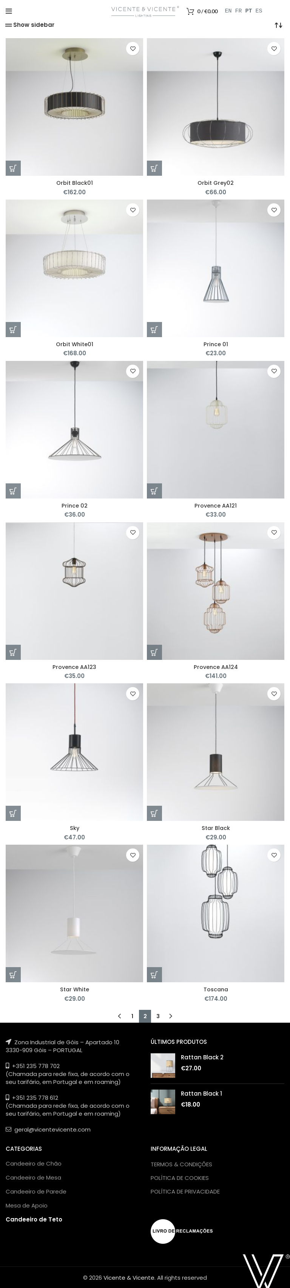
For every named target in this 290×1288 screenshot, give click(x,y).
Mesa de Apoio (27, 1205)
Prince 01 (215, 344)
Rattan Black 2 (202, 1056)
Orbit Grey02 (215, 183)
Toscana (216, 989)
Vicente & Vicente (128, 1277)
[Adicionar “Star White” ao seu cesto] (13, 974)
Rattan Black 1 (201, 1093)
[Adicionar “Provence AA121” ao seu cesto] (154, 490)
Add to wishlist (132, 48)
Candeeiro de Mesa (33, 1177)
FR (238, 11)
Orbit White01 (74, 344)
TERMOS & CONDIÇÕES (181, 1163)
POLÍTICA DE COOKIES (180, 1177)
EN (228, 11)
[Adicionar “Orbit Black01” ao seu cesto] (13, 168)
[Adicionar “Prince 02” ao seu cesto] (13, 490)
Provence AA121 (215, 505)
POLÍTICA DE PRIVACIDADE (185, 1191)
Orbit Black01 (74, 183)
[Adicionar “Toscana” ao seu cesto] (154, 974)
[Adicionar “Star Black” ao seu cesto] (154, 812)
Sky (74, 827)
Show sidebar (33, 25)
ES (259, 11)
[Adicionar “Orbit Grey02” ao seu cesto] (154, 168)
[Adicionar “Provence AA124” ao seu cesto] (154, 651)
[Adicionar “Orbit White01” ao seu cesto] (13, 329)
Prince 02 (74, 505)
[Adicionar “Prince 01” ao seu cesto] (154, 329)
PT (248, 11)
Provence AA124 (215, 666)
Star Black (215, 827)
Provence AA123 (74, 666)
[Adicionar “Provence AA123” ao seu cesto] (13, 651)
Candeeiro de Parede (36, 1191)
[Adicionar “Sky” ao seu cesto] (13, 812)
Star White (74, 989)
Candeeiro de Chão (34, 1163)
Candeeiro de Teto (34, 1219)
